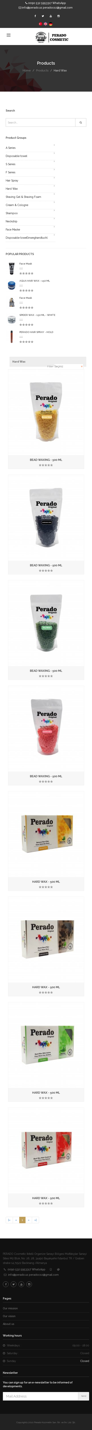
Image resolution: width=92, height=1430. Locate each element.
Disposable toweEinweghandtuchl (27, 237)
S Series (10, 164)
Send (83, 1396)
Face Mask (25, 263)
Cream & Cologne (17, 205)
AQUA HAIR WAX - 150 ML (34, 280)
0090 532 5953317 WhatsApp (45, 3)
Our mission (10, 1308)
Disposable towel (16, 156)
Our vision (9, 1316)
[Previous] (9, 1220)
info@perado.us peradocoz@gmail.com (46, 7)
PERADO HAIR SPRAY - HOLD (36, 332)
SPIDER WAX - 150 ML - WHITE (37, 315)
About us (8, 1323)
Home (26, 70)
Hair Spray (12, 180)
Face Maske (13, 229)
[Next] (28, 1220)
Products (42, 70)
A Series (11, 147)
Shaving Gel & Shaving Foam (23, 196)
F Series (10, 172)
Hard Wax (12, 188)
